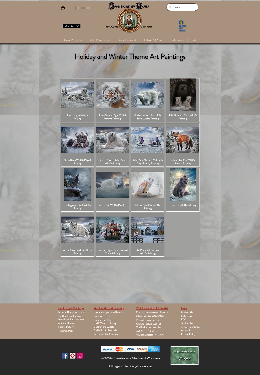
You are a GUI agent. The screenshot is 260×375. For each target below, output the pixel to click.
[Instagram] (80, 356)
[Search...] (182, 7)
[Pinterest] (72, 356)
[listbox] (71, 26)
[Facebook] (65, 356)
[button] (65, 8)
